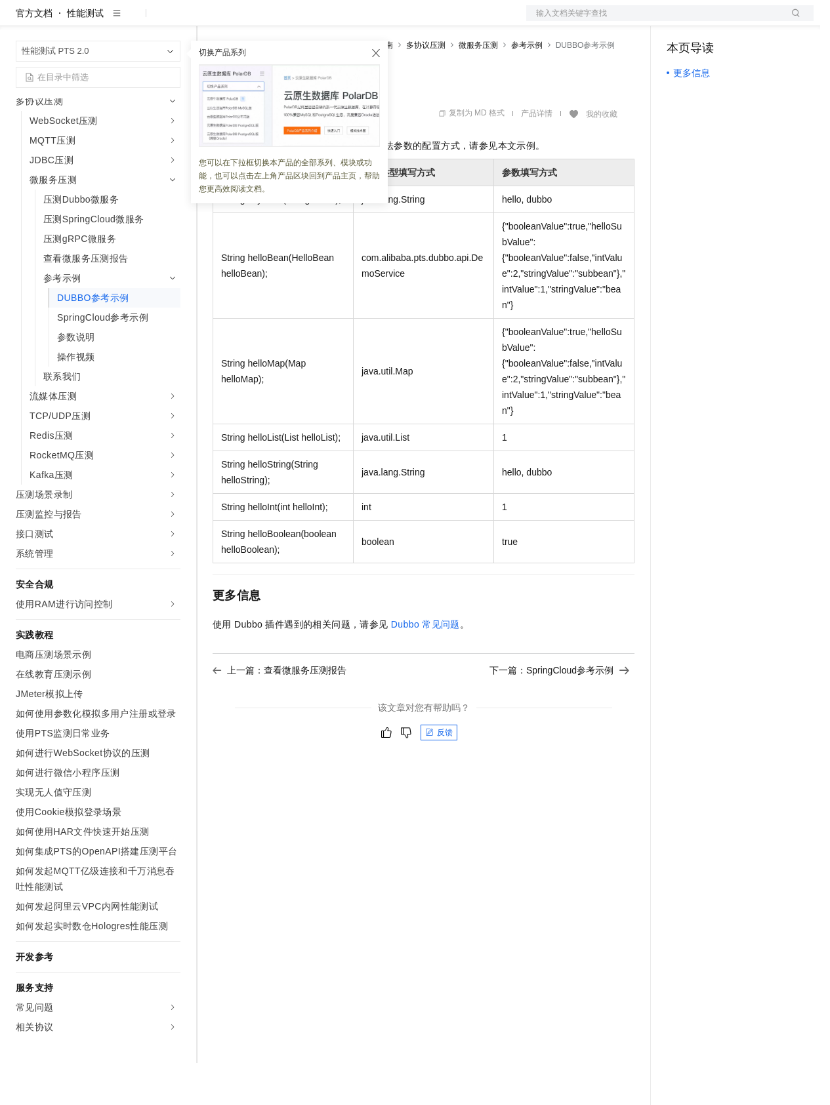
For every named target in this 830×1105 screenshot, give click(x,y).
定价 (283, 21)
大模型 (134, 21)
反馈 (439, 774)
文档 (653, 21)
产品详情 (536, 155)
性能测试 (85, 55)
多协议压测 (426, 87)
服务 (387, 21)
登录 (792, 21)
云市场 (319, 21)
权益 (252, 21)
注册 (744, 21)
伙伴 (355, 21)
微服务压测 (478, 87)
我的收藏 (601, 156)
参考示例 (527, 87)
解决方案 (211, 21)
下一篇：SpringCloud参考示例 (559, 712)
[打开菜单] (21, 21)
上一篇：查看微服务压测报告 (279, 712)
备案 (681, 21)
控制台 (712, 21)
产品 (170, 21)
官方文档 (34, 55)
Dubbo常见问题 (425, 666)
